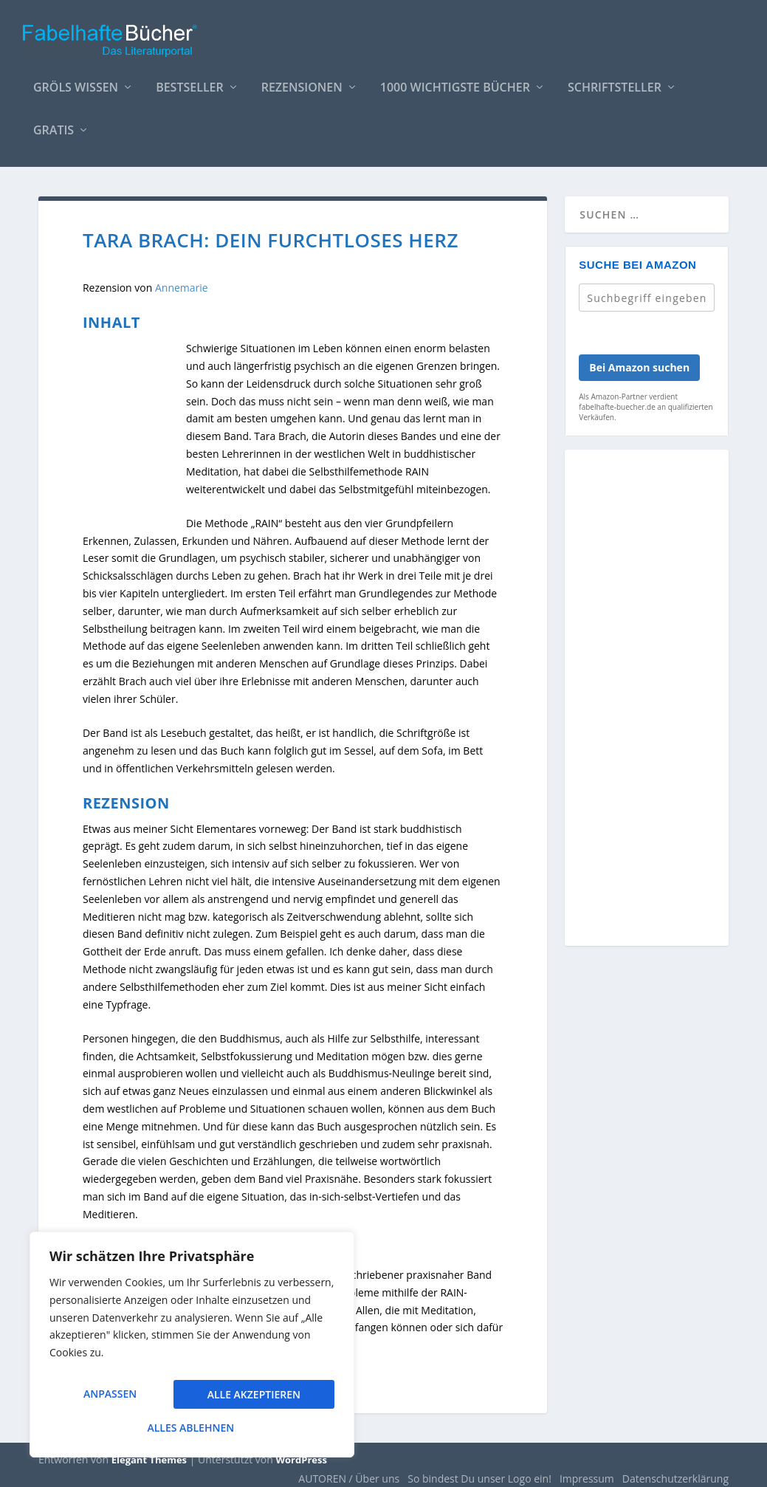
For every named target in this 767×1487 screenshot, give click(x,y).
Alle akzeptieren (191, 1428)
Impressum (587, 1471)
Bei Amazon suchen (639, 360)
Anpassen (109, 1399)
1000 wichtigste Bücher (455, 81)
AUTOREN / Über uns (348, 1471)
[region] (192, 1350)
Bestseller (190, 81)
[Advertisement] (647, 699)
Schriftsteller (614, 81)
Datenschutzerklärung (675, 1471)
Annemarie (181, 280)
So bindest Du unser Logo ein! (479, 1471)
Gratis (53, 124)
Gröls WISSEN (75, 81)
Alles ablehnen (251, 1399)
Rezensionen (302, 81)
